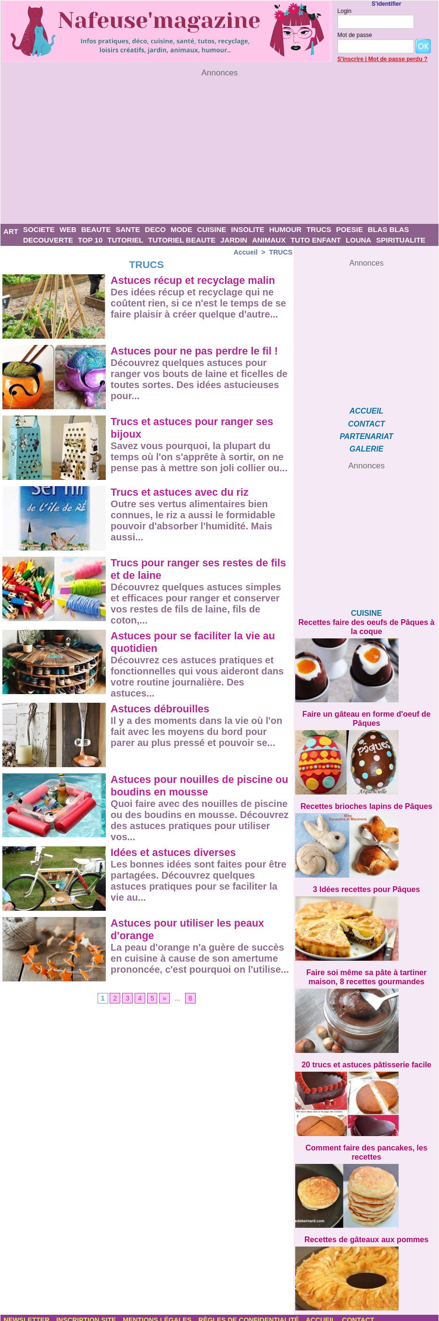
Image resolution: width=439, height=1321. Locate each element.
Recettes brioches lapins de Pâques (366, 803)
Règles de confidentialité (250, 1314)
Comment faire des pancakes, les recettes (366, 1146)
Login (344, 11)
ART (10, 231)
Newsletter (27, 1314)
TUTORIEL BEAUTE (181, 240)
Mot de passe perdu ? (397, 59)
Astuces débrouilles (161, 709)
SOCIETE (39, 229)
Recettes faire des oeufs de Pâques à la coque (366, 625)
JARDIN (233, 240)
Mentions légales (159, 1314)
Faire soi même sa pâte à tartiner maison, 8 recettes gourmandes (366, 973)
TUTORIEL (125, 240)
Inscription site (87, 1314)
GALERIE (367, 448)
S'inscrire (351, 59)
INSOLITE (247, 229)
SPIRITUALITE (401, 240)
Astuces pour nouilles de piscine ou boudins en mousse (193, 785)
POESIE (349, 229)
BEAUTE (96, 229)
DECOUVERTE (48, 240)
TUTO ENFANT (315, 240)
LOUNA (358, 240)
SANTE (127, 229)
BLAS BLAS (388, 229)
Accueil (246, 252)
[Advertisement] (219, 151)
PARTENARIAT (366, 436)
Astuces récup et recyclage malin (194, 280)
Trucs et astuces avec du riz (181, 492)
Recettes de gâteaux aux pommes (366, 1233)
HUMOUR (285, 229)
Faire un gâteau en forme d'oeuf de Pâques (366, 716)
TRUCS (318, 229)
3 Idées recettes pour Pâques (366, 886)
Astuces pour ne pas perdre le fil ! (196, 351)
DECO (155, 229)
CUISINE (211, 229)
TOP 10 (90, 240)
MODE (181, 229)
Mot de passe (355, 35)
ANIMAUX (269, 240)
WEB (68, 229)
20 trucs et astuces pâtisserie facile (366, 1060)
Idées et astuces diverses (174, 852)
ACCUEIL (367, 411)
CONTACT (366, 423)
